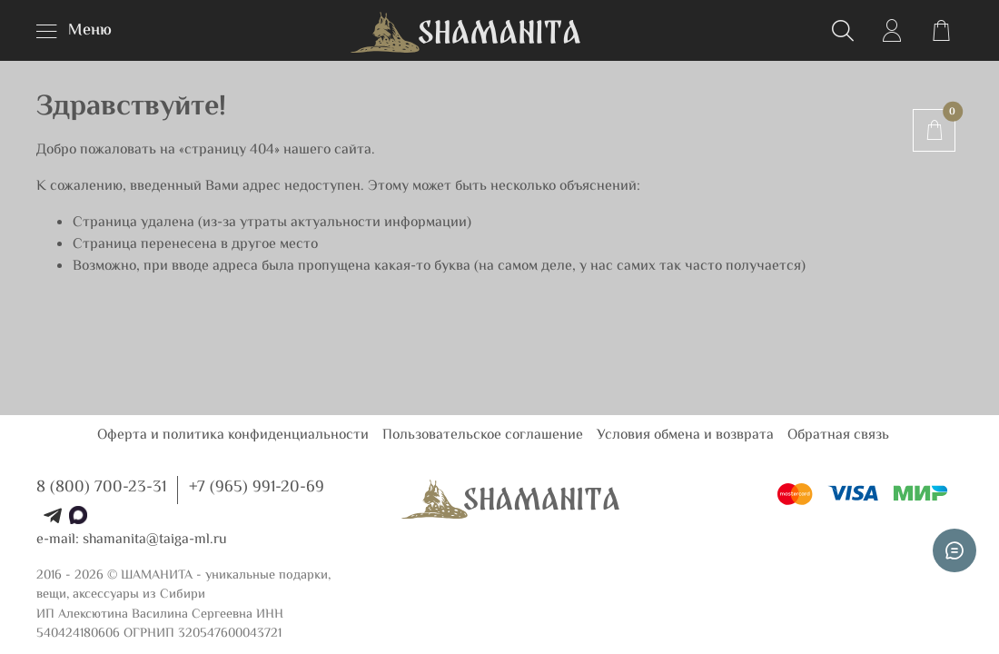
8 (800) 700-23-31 (101, 487)
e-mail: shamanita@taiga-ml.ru (131, 540)
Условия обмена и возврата (685, 435)
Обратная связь (838, 435)
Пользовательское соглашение (482, 435)
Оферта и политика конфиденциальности (233, 435)
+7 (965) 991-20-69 (256, 487)
